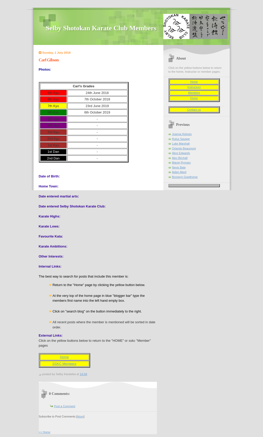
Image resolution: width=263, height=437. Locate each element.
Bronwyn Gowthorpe (185, 176)
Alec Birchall (180, 157)
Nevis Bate (179, 167)
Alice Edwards (181, 153)
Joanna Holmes (182, 134)
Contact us (194, 109)
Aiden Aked (179, 172)
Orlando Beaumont (184, 148)
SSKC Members (64, 364)
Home (64, 357)
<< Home (44, 432)
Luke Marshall (181, 143)
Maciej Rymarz (181, 162)
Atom (80, 416)
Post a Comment (64, 406)
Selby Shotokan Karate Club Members (101, 28)
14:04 (83, 374)
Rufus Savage (181, 138)
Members (194, 92)
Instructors (194, 87)
